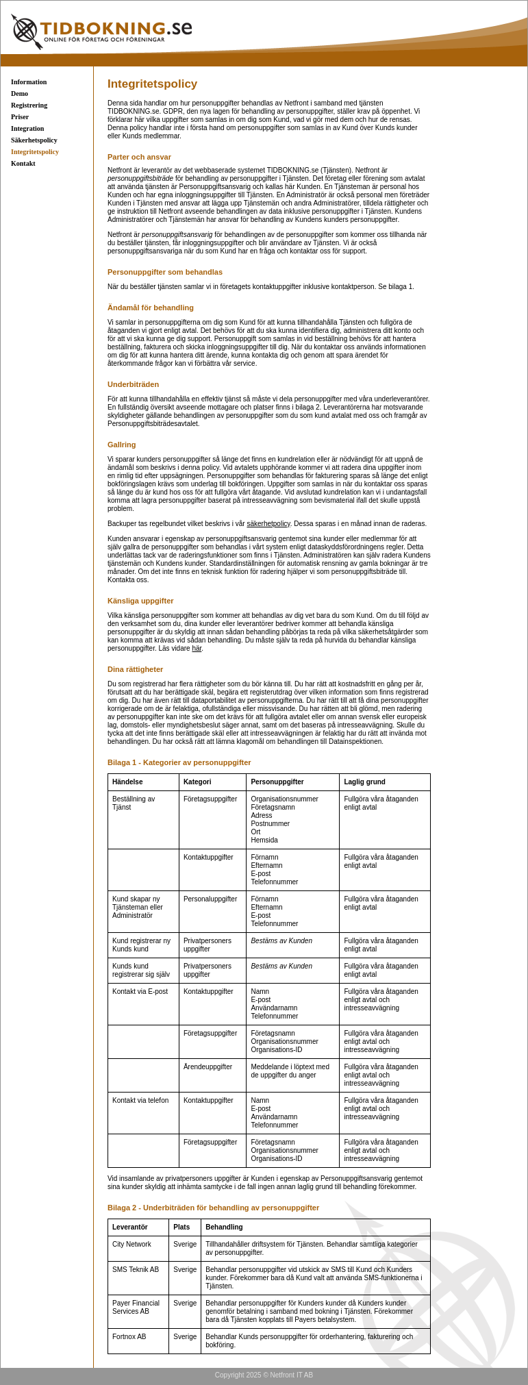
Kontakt (23, 163)
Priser (20, 117)
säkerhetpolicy (268, 523)
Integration (27, 128)
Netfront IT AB (292, 1375)
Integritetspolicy (35, 151)
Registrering (29, 105)
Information (29, 82)
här (196, 648)
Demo (19, 93)
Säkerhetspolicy (34, 140)
